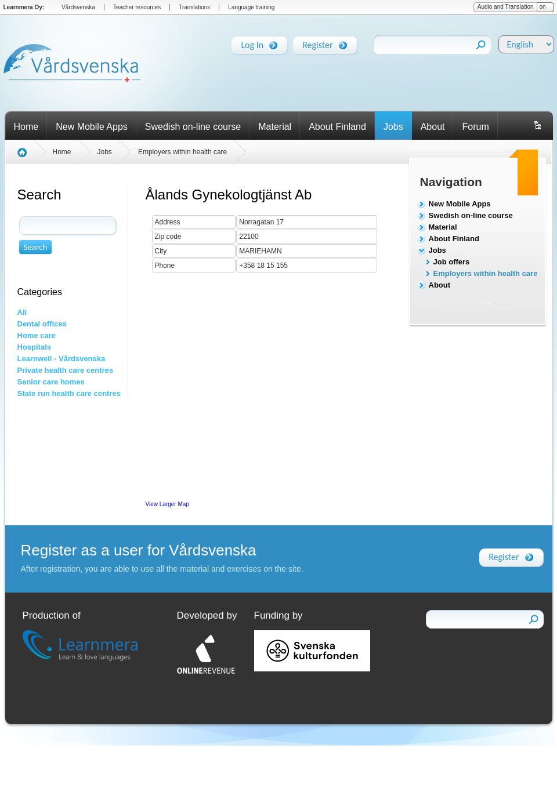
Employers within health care (485, 273)
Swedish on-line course (193, 127)
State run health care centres (69, 393)
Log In (252, 42)
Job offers (451, 261)
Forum (475, 127)
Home (26, 127)
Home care (36, 335)
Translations (194, 7)
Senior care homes (51, 381)
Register (317, 42)
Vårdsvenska (78, 7)
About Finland (337, 127)
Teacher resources (137, 7)
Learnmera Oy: (24, 7)
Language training (251, 7)
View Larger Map (167, 504)
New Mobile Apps (92, 127)
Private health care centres (65, 370)
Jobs (393, 127)
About (433, 127)
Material (274, 127)
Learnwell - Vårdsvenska (61, 358)
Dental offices (42, 323)
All (22, 312)
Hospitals (34, 347)
